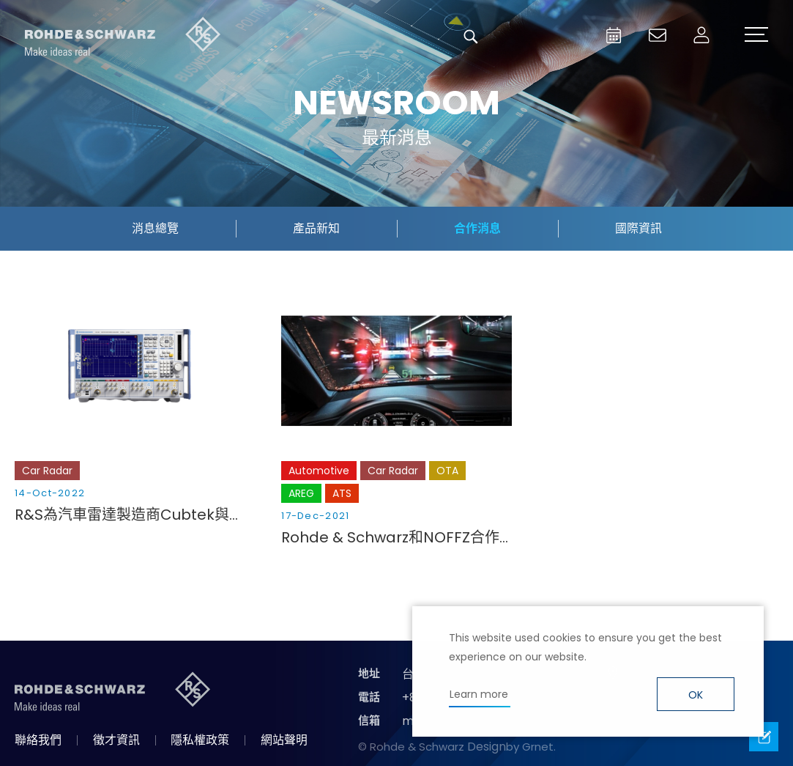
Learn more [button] (479, 694)
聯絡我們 (38, 740)
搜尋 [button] (470, 36)
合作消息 (477, 228)
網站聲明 (284, 740)
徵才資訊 (116, 740)
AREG (301, 493)
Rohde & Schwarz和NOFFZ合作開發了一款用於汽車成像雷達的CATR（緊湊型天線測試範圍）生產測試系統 (396, 537)
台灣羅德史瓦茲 (123, 37)
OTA (447, 470)
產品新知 (316, 228)
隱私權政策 (200, 740)
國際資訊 (638, 228)
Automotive (318, 470)
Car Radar (47, 470)
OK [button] (695, 695)
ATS (341, 493)
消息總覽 (155, 228)
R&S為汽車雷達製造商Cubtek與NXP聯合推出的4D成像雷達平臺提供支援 (130, 515)
